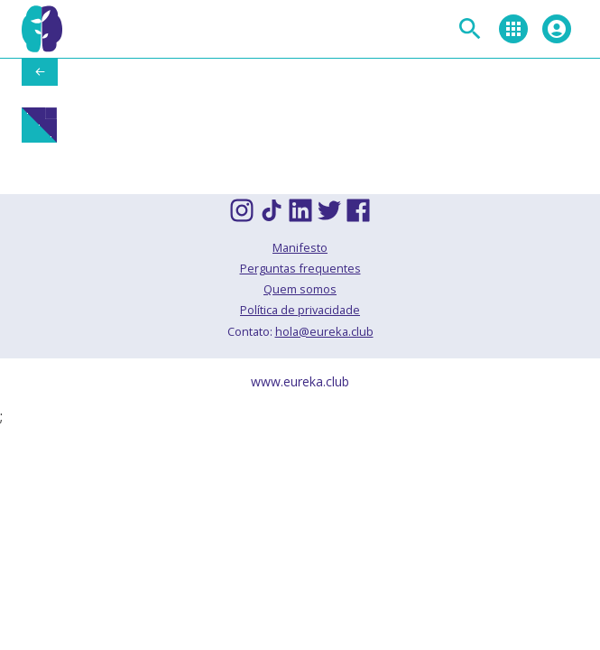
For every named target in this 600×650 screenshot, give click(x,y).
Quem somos (300, 289)
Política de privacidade (300, 310)
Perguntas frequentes (300, 268)
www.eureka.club (300, 381)
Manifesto (300, 247)
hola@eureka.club (324, 331)
